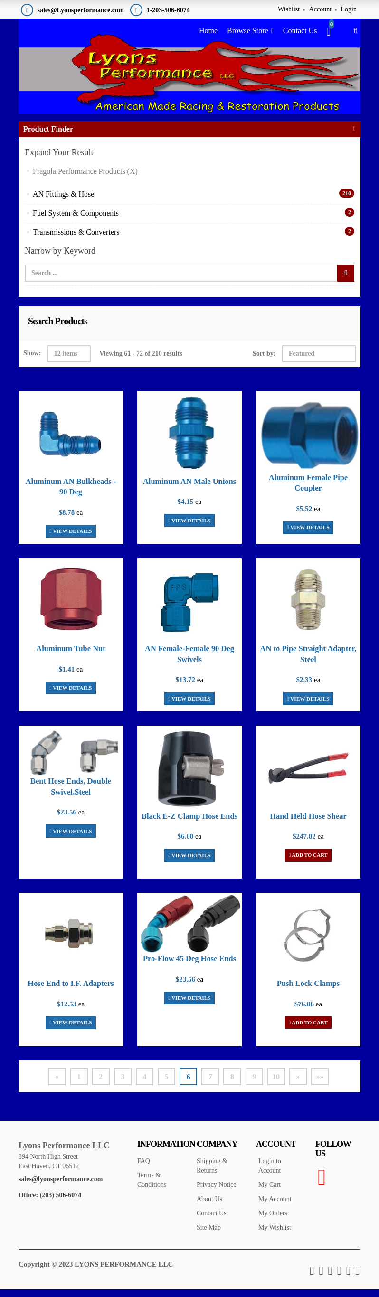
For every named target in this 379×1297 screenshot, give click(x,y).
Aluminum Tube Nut (70, 656)
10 (280, 1084)
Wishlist (289, 9)
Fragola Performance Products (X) (85, 178)
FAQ (143, 1169)
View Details (70, 538)
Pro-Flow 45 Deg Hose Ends (189, 966)
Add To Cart (308, 862)
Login (349, 9)
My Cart (269, 1192)
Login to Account (269, 1173)
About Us (209, 1207)
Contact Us (300, 31)
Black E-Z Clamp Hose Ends (189, 824)
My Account (275, 1207)
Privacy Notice (217, 1192)
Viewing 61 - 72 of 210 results (140, 361)
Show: (32, 360)
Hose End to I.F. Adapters (71, 991)
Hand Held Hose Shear (308, 824)
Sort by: (264, 361)
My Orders (272, 1221)
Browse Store (247, 31)
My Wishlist (274, 1235)
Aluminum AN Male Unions (189, 489)
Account (320, 9)
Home (208, 31)
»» (325, 1084)
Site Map (209, 1235)
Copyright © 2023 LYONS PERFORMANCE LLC (96, 1272)
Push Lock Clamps (308, 991)
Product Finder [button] (48, 137)
